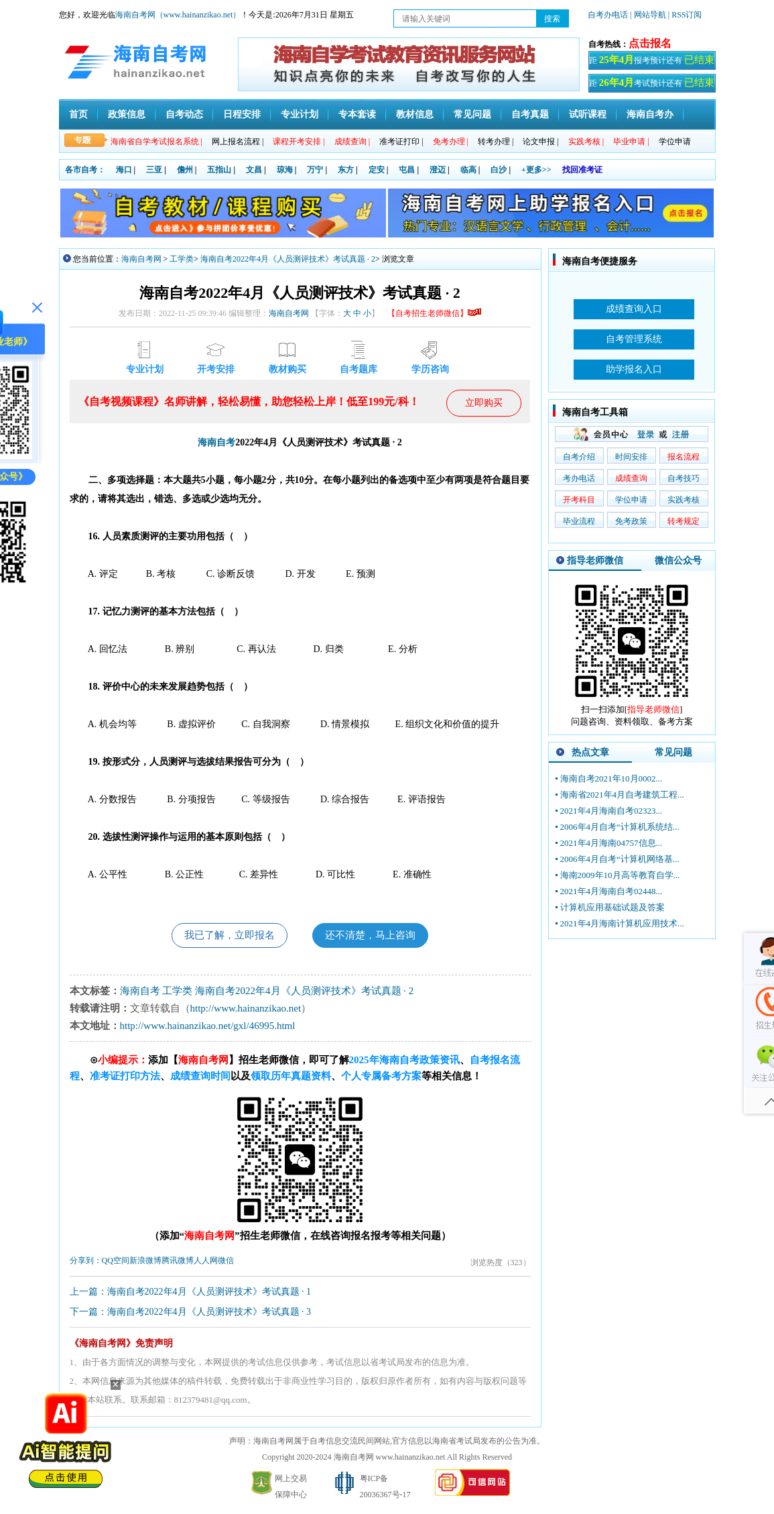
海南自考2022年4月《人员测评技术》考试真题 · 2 (287, 259)
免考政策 (631, 521)
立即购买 (484, 403)
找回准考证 (582, 169)
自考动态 (184, 114)
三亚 (154, 169)
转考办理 (495, 141)
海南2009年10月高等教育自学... (620, 875)
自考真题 (530, 114)
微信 (226, 1262)
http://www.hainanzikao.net (246, 1010)
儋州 (185, 169)
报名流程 (683, 457)
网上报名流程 (237, 141)
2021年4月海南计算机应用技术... (622, 923)
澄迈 (438, 169)
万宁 (315, 169)
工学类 (182, 259)
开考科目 (579, 499)
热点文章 (590, 752)
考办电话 (579, 478)
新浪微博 (145, 1262)
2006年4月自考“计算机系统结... (620, 827)
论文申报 (540, 141)
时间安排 (631, 457)
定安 (377, 169)
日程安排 (242, 114)
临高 (468, 169)
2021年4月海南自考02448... (611, 891)
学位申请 (675, 141)
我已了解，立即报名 (225, 936)
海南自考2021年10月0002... (611, 778)
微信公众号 (678, 560)
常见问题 (472, 114)
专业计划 (299, 114)
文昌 (254, 169)
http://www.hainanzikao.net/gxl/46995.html (208, 1027)
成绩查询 (631, 478)
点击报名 (650, 43)
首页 (78, 114)
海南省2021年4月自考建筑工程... (622, 795)
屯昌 (407, 169)
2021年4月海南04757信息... (611, 843)
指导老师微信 (595, 560)
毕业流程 (579, 521)
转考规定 (683, 521)
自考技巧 (683, 478)
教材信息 (415, 114)
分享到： (86, 1262)
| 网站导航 (647, 14)
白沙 (499, 169)
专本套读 (357, 114)
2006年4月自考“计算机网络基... (620, 859)
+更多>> (536, 169)
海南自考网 (141, 259)
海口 (124, 169)
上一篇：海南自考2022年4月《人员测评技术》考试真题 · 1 (191, 1294)
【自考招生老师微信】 (434, 313)
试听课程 (587, 114)
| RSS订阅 (685, 14)
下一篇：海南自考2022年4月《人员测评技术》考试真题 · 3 (191, 1314)
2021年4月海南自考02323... (611, 811)
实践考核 (683, 499)
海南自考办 (650, 114)
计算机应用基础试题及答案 (612, 907)
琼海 (285, 169)
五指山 (219, 169)
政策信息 (126, 114)
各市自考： (85, 169)
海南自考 (216, 442)
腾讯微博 (178, 1262)
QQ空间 (115, 1262)
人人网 (206, 1262)
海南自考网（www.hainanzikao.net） (178, 14)
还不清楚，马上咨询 (374, 936)
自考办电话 (608, 14)
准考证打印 (401, 141)
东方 (346, 169)
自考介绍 (579, 457)
